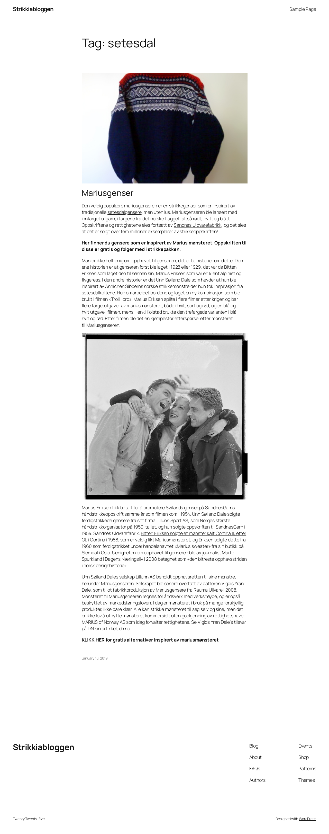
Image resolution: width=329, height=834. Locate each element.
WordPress (307, 818)
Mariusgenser (108, 193)
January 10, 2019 (95, 658)
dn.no (124, 628)
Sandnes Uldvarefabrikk (198, 225)
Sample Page (302, 9)
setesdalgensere (124, 212)
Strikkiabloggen (33, 9)
